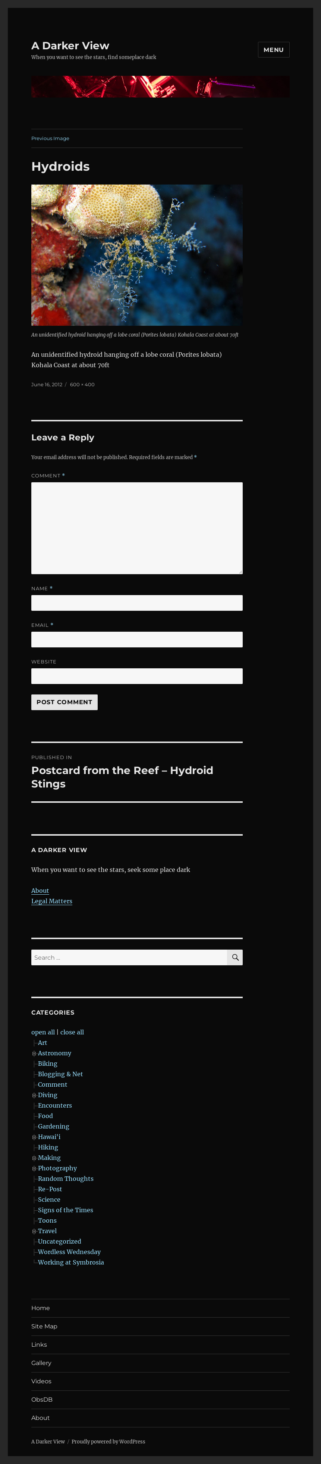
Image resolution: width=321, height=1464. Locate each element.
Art (42, 1042)
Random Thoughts (66, 1178)
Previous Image (50, 138)
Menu (274, 49)
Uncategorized (59, 1241)
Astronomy (54, 1053)
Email (42, 625)
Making (49, 1157)
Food (45, 1116)
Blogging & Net (60, 1074)
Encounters (55, 1105)
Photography (57, 1168)
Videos (41, 1381)
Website (44, 662)
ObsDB (42, 1399)
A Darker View (70, 45)
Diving (47, 1095)
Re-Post (50, 1189)
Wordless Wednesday (69, 1252)
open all (43, 1032)
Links (39, 1344)
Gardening (53, 1126)
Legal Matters (51, 901)
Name (42, 588)
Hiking (48, 1147)
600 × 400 (82, 384)
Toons (47, 1220)
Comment (48, 476)
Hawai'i (49, 1136)
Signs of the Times (65, 1210)
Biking (47, 1063)
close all (72, 1032)
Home (40, 1308)
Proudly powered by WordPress (108, 1442)
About (40, 890)
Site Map (44, 1326)
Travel (47, 1231)
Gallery (41, 1362)
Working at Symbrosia (71, 1262)
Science (49, 1199)
